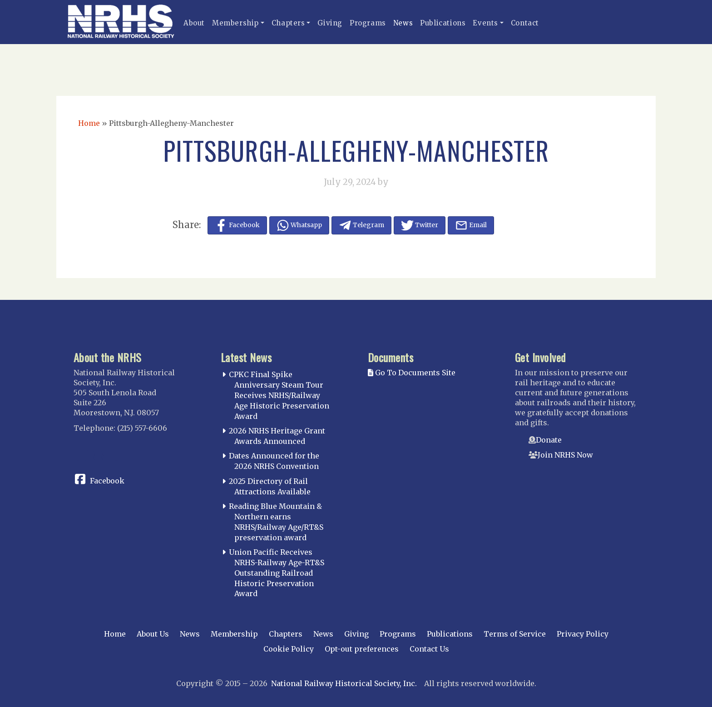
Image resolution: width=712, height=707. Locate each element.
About (194, 23)
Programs (368, 23)
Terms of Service (515, 633)
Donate (549, 439)
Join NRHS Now (565, 454)
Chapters (288, 23)
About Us (153, 633)
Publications (442, 23)
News (403, 23)
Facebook (107, 480)
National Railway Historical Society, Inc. (344, 683)
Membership (235, 23)
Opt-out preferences (362, 648)
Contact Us (429, 648)
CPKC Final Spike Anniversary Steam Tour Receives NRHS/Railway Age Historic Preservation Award (279, 395)
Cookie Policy (288, 648)
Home (89, 123)
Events (485, 23)
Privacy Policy (582, 633)
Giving (329, 23)
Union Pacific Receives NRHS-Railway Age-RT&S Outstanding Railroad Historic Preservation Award (276, 573)
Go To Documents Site (411, 372)
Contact (525, 23)
